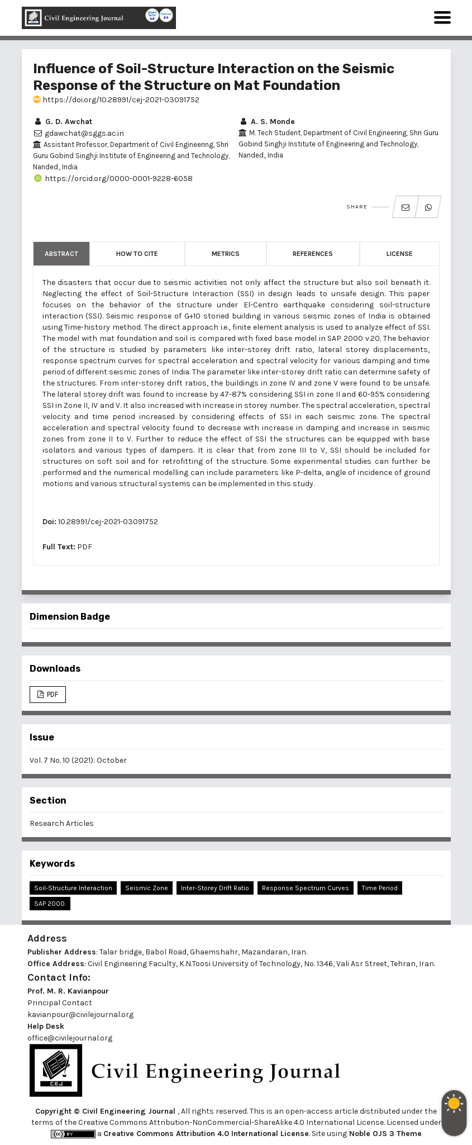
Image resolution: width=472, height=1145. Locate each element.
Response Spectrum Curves (305, 888)
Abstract (61, 254)
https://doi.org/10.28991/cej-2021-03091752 (116, 99)
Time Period (380, 888)
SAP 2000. (50, 904)
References (313, 254)
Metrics (226, 254)
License (400, 254)
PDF (84, 547)
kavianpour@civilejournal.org (80, 1014)
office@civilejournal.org (69, 1038)
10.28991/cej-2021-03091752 (108, 521)
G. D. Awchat (62, 121)
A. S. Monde (267, 121)
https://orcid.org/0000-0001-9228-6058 (113, 178)
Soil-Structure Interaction (73, 888)
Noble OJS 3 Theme (384, 1133)
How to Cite (137, 254)
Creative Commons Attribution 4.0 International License (206, 1133)
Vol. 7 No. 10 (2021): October (78, 760)
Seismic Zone (146, 888)
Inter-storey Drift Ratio (215, 888)
